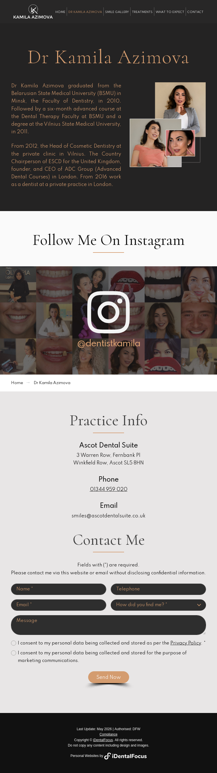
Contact (195, 12)
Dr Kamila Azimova (85, 12)
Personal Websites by (108, 756)
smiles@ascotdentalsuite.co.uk (108, 516)
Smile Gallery (117, 12)
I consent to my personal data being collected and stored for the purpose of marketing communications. (102, 657)
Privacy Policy (185, 643)
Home (60, 12)
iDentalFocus (103, 740)
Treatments (142, 12)
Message (108, 625)
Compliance (108, 734)
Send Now (108, 677)
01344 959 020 (108, 489)
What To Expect (170, 12)
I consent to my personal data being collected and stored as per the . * (112, 643)
